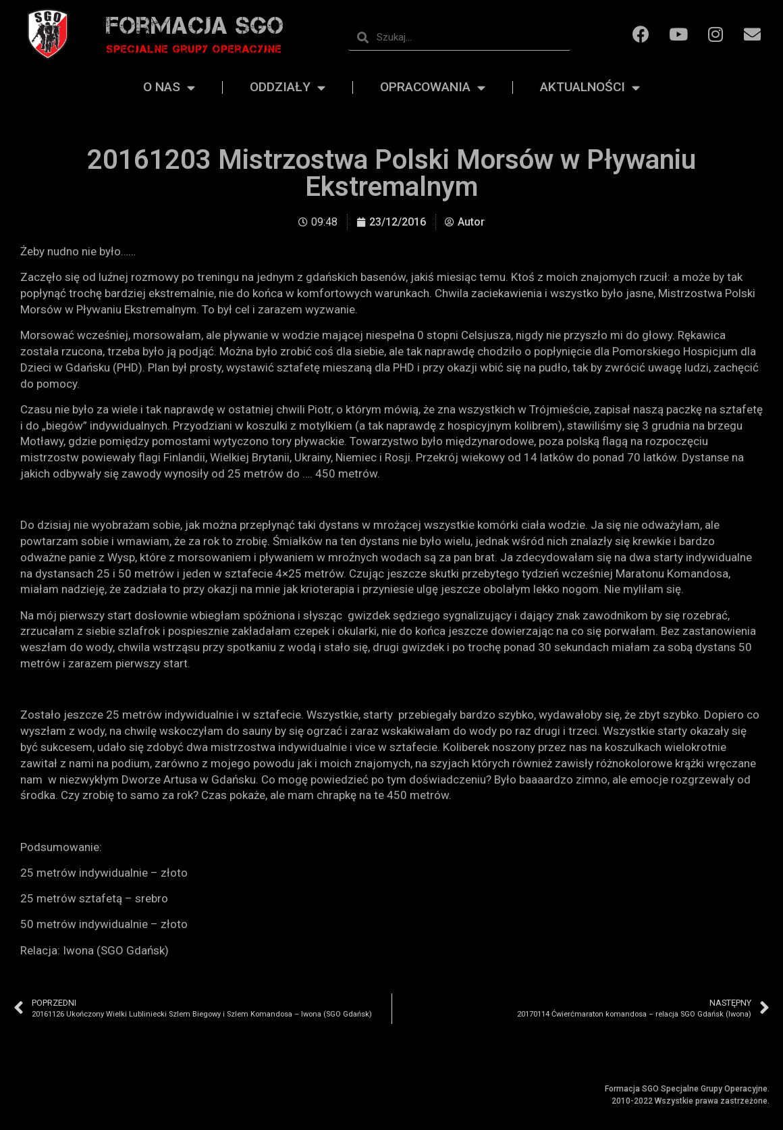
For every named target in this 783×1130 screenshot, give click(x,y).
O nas (169, 87)
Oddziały (287, 87)
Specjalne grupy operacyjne (194, 49)
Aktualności (590, 87)
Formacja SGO (195, 25)
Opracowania (432, 87)
